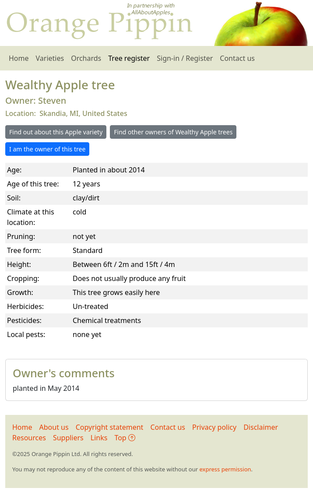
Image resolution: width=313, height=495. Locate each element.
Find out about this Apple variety (55, 132)
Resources (29, 437)
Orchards (86, 58)
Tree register (129, 58)
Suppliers (68, 437)
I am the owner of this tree (47, 149)
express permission (225, 469)
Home (19, 58)
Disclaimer (260, 427)
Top (124, 437)
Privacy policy (214, 427)
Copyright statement (110, 427)
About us (54, 427)
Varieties (50, 58)
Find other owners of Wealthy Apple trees (173, 132)
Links (99, 437)
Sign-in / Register (185, 58)
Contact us (237, 58)
